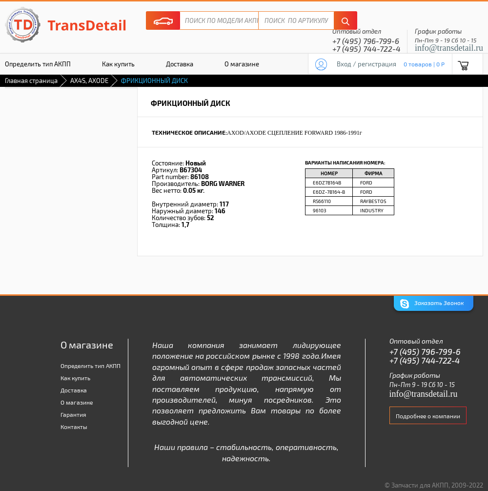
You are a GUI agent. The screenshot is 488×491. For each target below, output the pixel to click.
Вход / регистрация (366, 64)
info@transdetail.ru (449, 48)
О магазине (241, 64)
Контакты (74, 426)
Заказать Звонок (432, 303)
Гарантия (73, 414)
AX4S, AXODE (89, 80)
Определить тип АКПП (91, 365)
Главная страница (31, 80)
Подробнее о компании (428, 415)
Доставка (179, 64)
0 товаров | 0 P (424, 64)
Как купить (118, 64)
